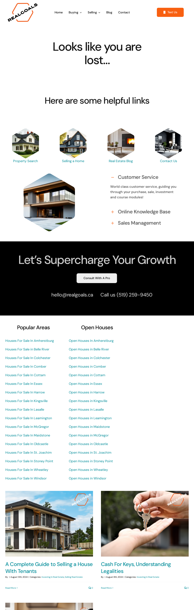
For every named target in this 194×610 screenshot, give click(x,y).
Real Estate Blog (121, 161)
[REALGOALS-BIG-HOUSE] (25, 130)
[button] (144, 176)
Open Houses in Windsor (87, 478)
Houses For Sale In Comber (25, 366)
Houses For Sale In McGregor (27, 427)
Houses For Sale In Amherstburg (29, 341)
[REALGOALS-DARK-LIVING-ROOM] (168, 130)
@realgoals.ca (76, 295)
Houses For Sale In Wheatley (26, 470)
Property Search (25, 161)
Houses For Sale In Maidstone (27, 435)
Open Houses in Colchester (89, 358)
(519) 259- (126, 295)
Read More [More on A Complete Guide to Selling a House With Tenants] (10, 588)
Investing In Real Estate (53, 577)
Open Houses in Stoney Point (91, 461)
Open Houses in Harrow (86, 392)
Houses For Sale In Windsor (26, 478)
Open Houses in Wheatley (88, 470)
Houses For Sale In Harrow (25, 392)
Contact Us (168, 161)
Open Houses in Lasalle (86, 409)
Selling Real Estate (74, 577)
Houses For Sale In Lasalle (24, 409)
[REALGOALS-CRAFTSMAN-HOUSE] (73, 130)
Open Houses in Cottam (87, 375)
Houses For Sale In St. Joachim (28, 452)
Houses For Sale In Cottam (25, 375)
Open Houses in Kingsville (88, 401)
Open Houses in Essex (85, 384)
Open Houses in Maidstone (89, 427)
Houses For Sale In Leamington (28, 418)
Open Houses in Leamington (90, 418)
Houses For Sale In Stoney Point (29, 461)
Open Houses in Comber (87, 366)
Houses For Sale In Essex (23, 384)
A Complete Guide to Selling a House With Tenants (49, 568)
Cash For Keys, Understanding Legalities (133, 568)
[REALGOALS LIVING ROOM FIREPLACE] (121, 130)
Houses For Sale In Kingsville (26, 401)
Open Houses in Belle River (89, 349)
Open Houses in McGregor (89, 435)
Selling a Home (73, 161)
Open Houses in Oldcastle (88, 444)
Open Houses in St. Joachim (90, 452)
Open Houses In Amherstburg (91, 341)
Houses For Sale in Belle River (27, 349)
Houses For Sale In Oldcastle (26, 444)
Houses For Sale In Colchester (27, 358)
